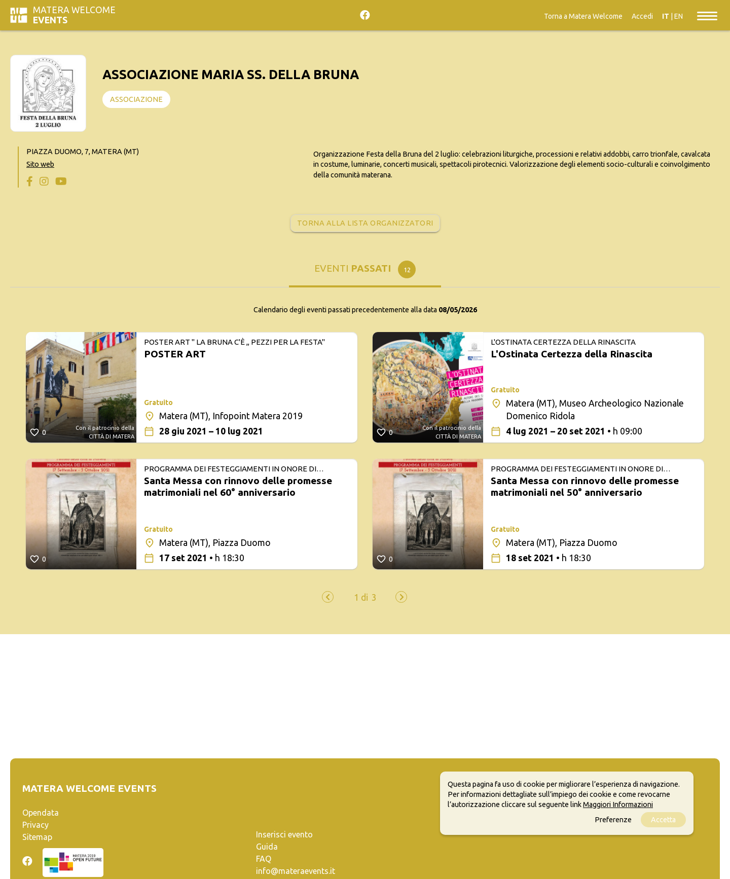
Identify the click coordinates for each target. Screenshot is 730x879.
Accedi (642, 16)
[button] (361, 598)
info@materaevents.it (295, 870)
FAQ (263, 858)
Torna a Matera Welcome (583, 16)
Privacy (35, 824)
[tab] (365, 272)
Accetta (663, 820)
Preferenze (613, 820)
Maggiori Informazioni (618, 804)
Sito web (40, 164)
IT (665, 16)
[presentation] (328, 597)
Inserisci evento (284, 834)
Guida (267, 846)
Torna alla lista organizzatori (365, 223)
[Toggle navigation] (707, 15)
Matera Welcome (74, 15)
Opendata (40, 812)
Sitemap (37, 836)
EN (678, 16)
